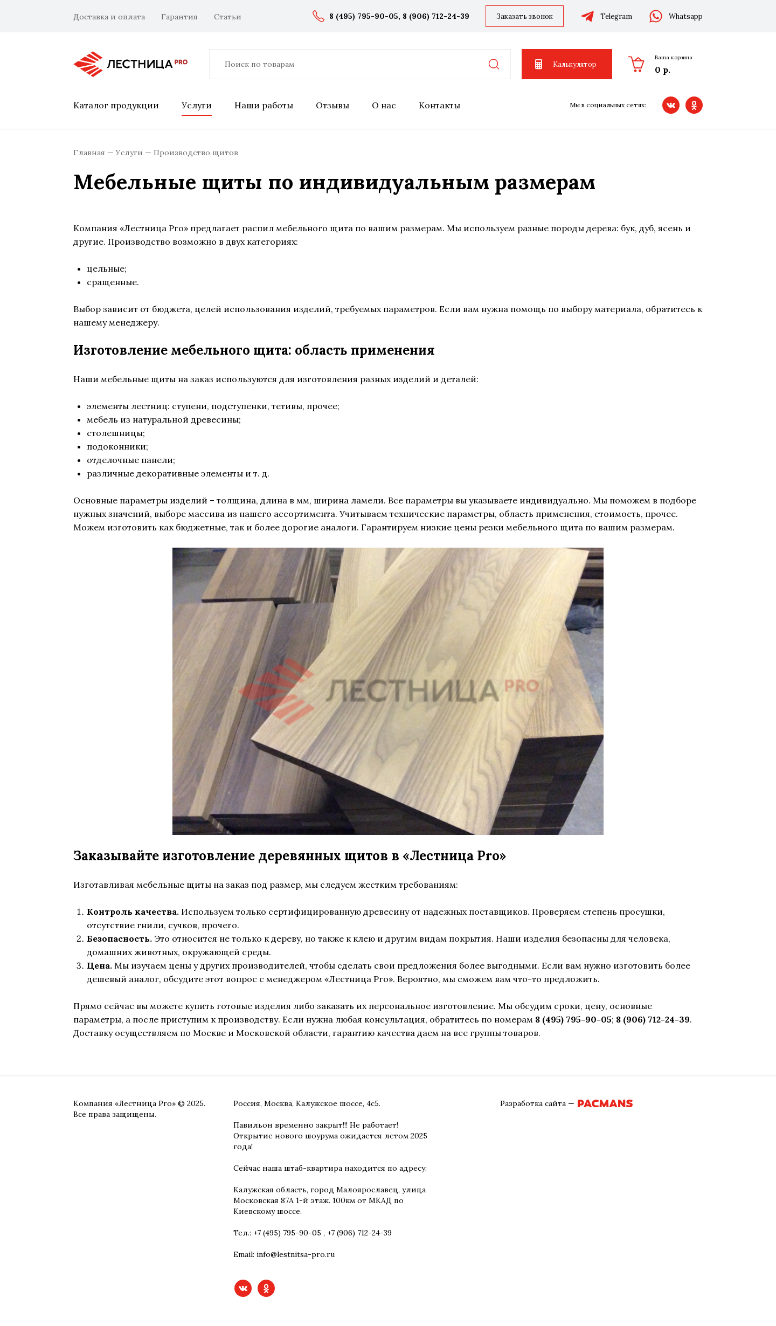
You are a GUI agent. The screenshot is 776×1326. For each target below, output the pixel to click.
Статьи (227, 17)
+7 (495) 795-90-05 (287, 1233)
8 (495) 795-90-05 (363, 16)
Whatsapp (675, 16)
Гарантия (179, 17)
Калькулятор (564, 64)
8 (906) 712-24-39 (436, 16)
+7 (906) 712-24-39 (359, 1233)
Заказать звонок (524, 16)
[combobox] (360, 64)
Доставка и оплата (109, 17)
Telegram (606, 16)
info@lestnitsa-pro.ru (296, 1254)
